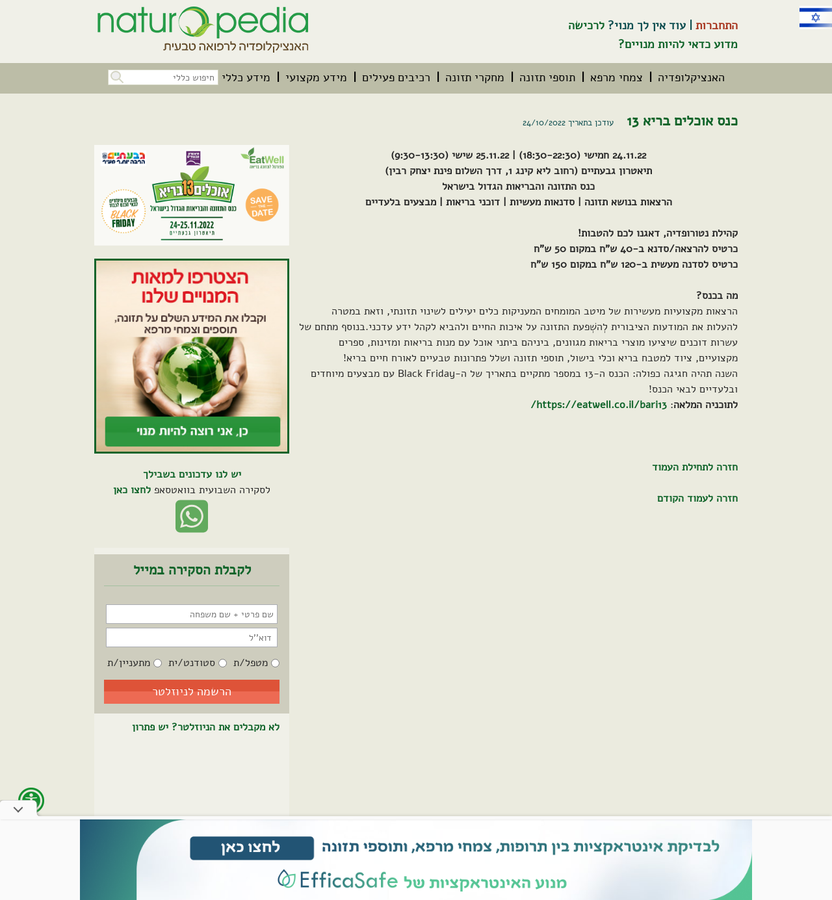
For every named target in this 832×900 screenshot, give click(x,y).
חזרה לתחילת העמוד (695, 467)
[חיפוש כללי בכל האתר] (163, 77)
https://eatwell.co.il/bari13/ (598, 405)
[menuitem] (691, 77)
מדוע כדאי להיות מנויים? (678, 44)
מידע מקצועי (316, 77)
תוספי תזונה (547, 77)
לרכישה (586, 25)
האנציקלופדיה (691, 77)
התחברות (717, 25)
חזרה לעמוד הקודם (697, 498)
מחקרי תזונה (474, 77)
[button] (115, 76)
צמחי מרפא (616, 77)
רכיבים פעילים (396, 77)
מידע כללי (246, 77)
